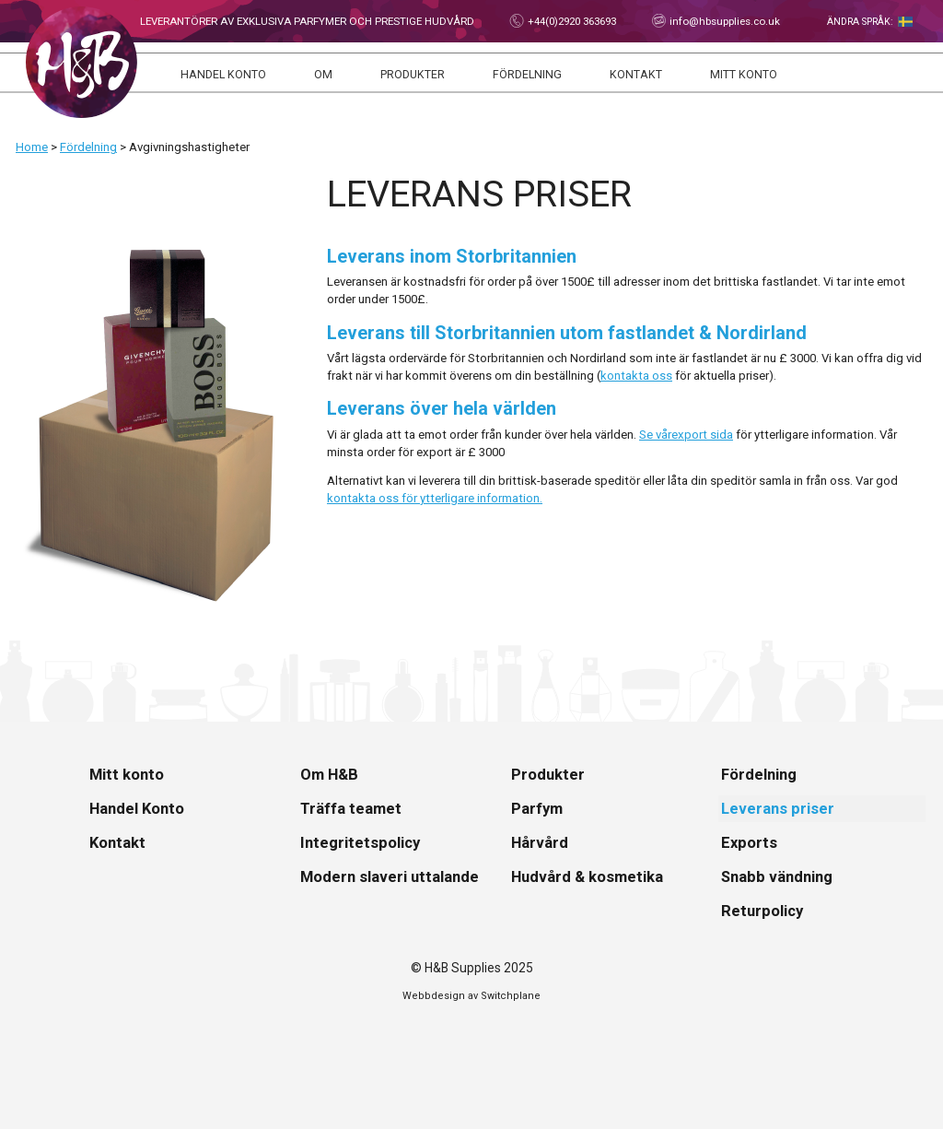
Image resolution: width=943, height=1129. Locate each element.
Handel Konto (223, 74)
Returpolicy (762, 911)
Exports (749, 843)
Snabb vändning (776, 877)
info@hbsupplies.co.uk (723, 21)
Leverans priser (777, 808)
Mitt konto (743, 74)
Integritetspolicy (360, 843)
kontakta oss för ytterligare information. (434, 498)
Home (32, 147)
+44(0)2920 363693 (570, 21)
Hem (81, 62)
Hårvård (539, 843)
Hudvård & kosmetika (587, 877)
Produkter (412, 74)
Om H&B (329, 774)
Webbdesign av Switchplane (471, 996)
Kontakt (636, 74)
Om (323, 74)
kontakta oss (636, 375)
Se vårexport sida (686, 434)
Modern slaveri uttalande (389, 877)
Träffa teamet (351, 808)
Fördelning (527, 74)
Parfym (537, 808)
